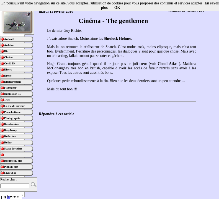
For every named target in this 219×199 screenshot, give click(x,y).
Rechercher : (8, 179)
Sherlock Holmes (117, 38)
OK (117, 8)
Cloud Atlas (167, 64)
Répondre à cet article (56, 114)
